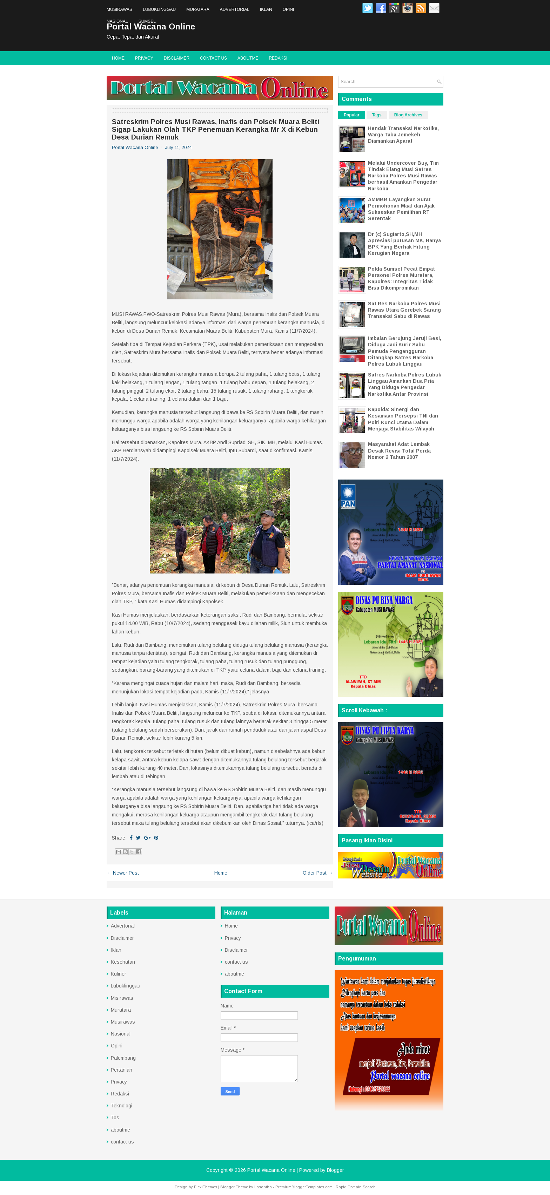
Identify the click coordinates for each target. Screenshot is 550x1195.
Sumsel (147, 21)
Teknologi (121, 1105)
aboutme (247, 58)
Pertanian (121, 1070)
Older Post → (318, 873)
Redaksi (278, 58)
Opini (288, 9)
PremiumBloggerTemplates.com (304, 1187)
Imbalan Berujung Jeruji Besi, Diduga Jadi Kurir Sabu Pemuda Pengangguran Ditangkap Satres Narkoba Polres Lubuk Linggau (404, 351)
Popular (352, 115)
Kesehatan (123, 962)
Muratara (197, 9)
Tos (115, 1117)
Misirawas (122, 998)
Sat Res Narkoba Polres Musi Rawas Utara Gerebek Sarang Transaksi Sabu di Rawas (404, 310)
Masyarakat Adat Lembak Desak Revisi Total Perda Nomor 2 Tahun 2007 (399, 450)
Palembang (123, 1058)
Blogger (335, 1170)
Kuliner (118, 974)
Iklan (266, 9)
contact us (213, 58)
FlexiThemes (205, 1187)
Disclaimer (176, 58)
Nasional (117, 21)
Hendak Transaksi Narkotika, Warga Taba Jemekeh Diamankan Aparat (403, 134)
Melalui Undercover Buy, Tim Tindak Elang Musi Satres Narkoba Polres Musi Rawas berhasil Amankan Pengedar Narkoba (403, 175)
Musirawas (119, 9)
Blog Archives (408, 115)
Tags (377, 115)
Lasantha (263, 1187)
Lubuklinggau (159, 9)
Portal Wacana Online (271, 1170)
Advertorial (234, 9)
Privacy (144, 58)
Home (118, 58)
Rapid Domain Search (356, 1187)
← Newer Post (123, 873)
